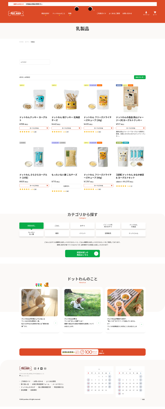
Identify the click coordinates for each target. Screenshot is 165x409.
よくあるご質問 (114, 11)
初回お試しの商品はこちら (82, 254)
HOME (21, 42)
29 (35, 133)
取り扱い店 (25, 386)
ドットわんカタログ (28, 389)
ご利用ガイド (101, 11)
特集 (69, 11)
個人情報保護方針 (44, 389)
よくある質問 (51, 383)
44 (67, 192)
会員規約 (33, 392)
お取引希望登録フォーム (40, 386)
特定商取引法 (59, 389)
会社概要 (24, 392)
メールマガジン (58, 386)
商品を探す (45, 11)
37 (67, 133)
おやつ (27, 42)
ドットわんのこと (59, 11)
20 (35, 191)
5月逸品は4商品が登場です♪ (26, 2)
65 (99, 191)
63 (99, 133)
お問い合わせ (127, 11)
